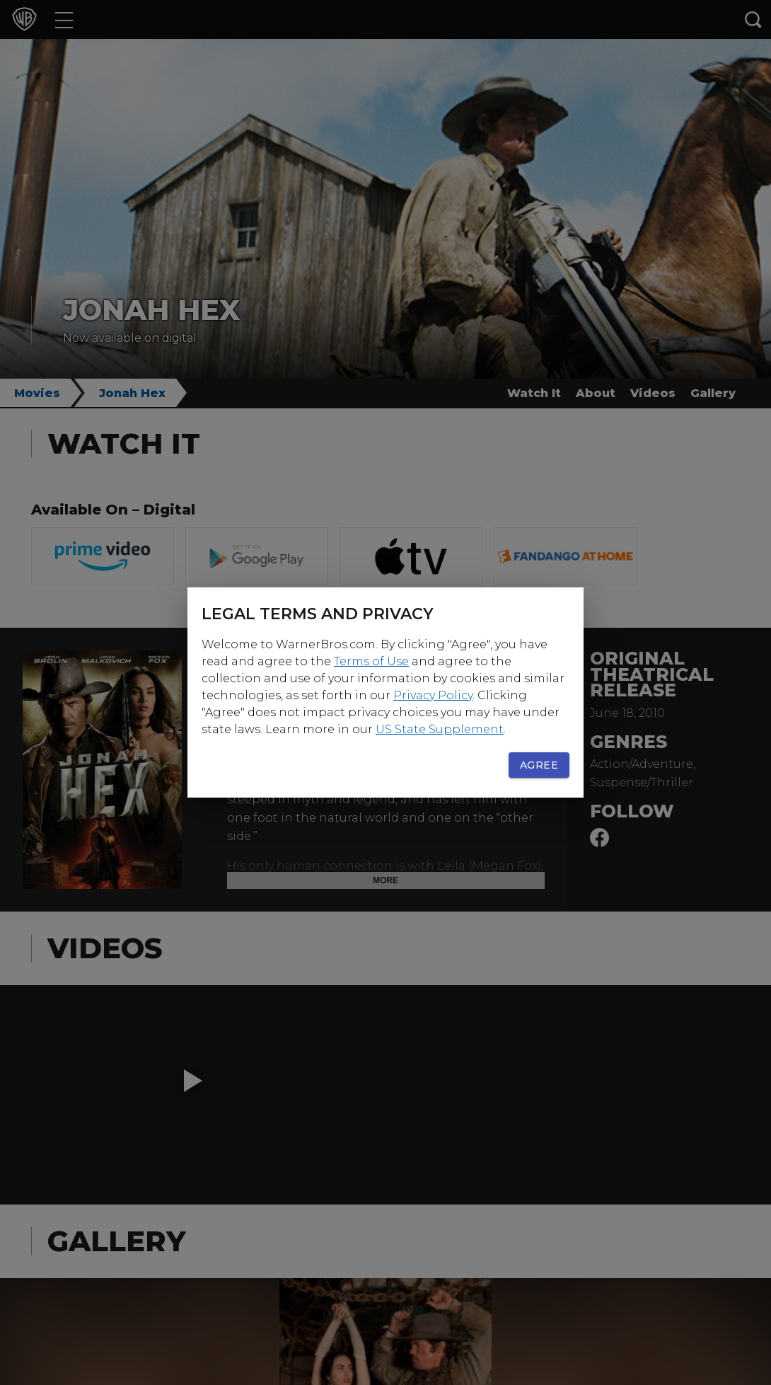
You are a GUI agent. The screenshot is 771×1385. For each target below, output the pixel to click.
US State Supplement (440, 729)
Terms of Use (371, 661)
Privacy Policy (433, 695)
